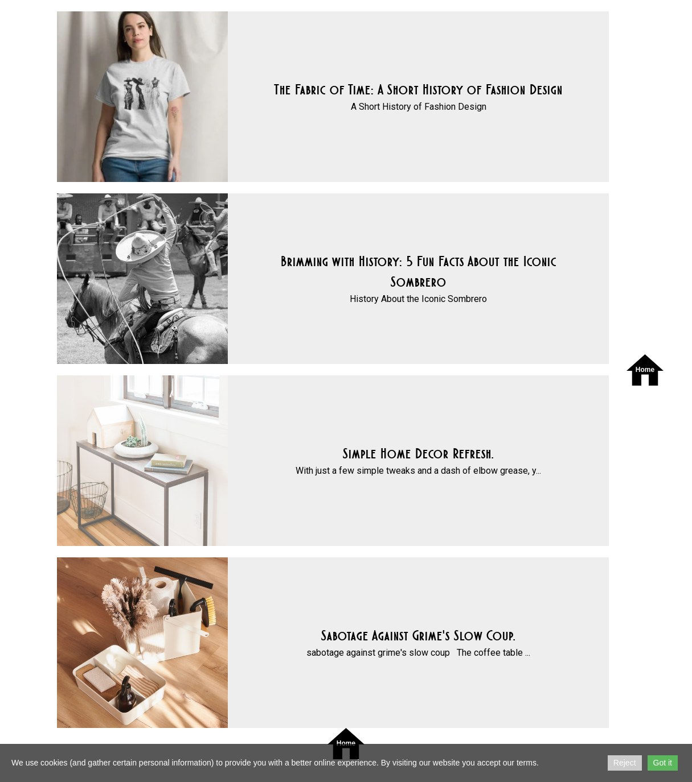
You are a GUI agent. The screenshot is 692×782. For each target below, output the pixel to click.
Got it (662, 762)
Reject (624, 762)
